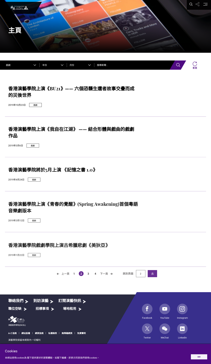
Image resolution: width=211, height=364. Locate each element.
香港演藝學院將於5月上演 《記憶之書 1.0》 (52, 185)
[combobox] (21, 65)
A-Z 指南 (12, 333)
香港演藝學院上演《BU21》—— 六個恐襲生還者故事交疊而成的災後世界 (71, 94)
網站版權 (25, 333)
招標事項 (42, 308)
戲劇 (35, 106)
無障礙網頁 (67, 333)
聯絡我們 (15, 301)
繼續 (196, 356)
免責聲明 (81, 333)
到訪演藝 (40, 301)
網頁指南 (39, 333)
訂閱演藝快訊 (69, 301)
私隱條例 (52, 333)
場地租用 (69, 308)
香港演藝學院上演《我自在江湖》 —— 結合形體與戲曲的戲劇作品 (71, 147)
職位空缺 (14, 308)
